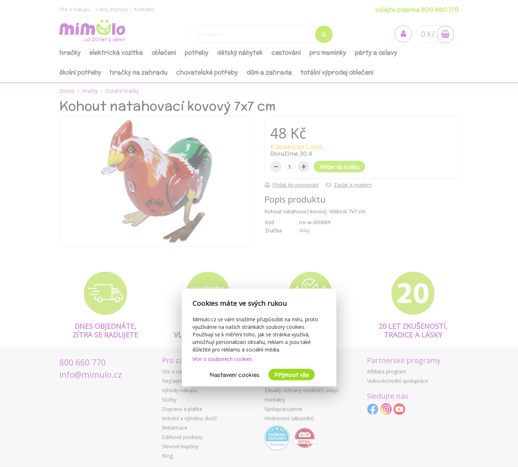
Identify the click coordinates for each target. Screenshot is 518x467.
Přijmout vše (291, 374)
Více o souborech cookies (222, 358)
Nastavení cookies (234, 374)
